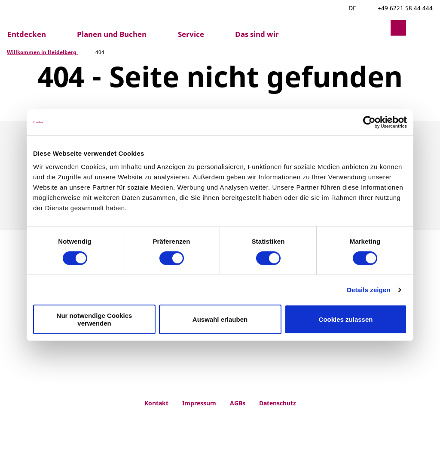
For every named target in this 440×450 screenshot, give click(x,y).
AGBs (237, 403)
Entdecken (26, 34)
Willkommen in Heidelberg (42, 52)
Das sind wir (257, 34)
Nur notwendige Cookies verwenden (94, 319)
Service (191, 34)
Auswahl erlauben (220, 319)
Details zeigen (368, 289)
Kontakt (156, 403)
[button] (377, 27)
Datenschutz (277, 403)
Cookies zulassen (346, 319)
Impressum (199, 403)
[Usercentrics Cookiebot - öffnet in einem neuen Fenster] (369, 121)
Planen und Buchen (112, 34)
